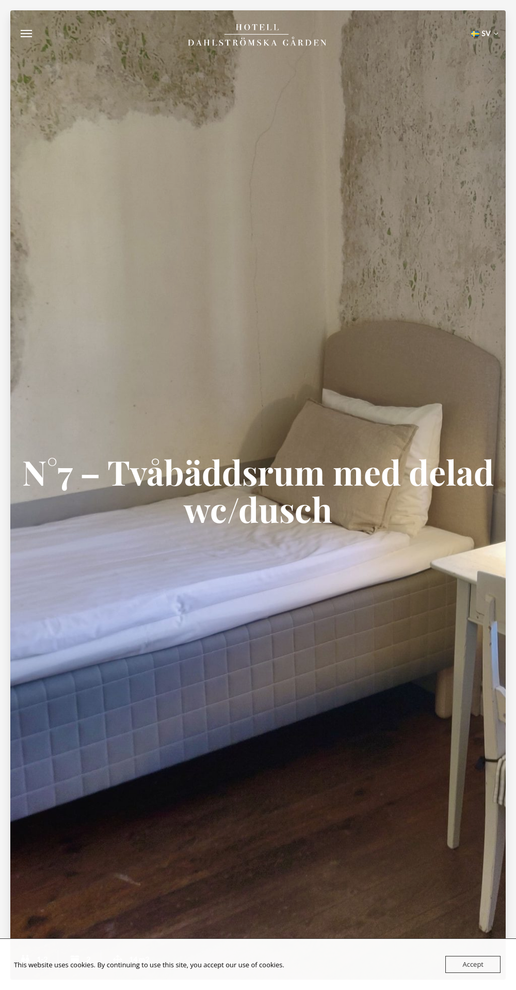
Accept (472, 964)
